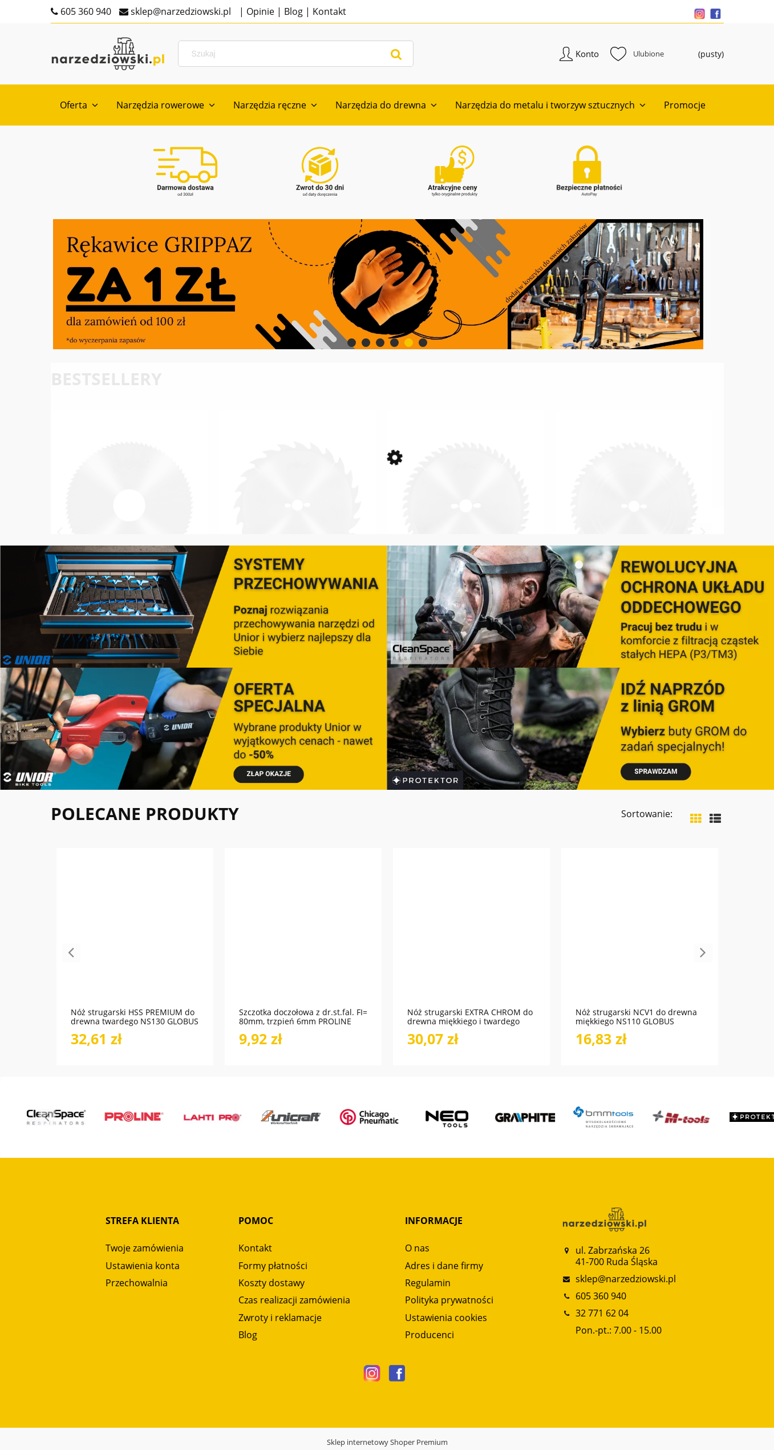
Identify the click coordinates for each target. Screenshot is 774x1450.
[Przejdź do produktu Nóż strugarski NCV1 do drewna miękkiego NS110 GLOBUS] (640, 933)
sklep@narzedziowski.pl (179, 11)
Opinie (259, 11)
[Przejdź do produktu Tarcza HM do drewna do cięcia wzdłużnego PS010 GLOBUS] (297, 522)
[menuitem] (79, 105)
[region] (387, 284)
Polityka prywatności (449, 1300)
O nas (417, 1248)
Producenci (429, 1334)
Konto (587, 53)
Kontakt (328, 11)
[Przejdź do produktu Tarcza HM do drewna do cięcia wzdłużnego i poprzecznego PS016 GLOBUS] (634, 522)
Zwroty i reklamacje (280, 1317)
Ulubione (637, 53)
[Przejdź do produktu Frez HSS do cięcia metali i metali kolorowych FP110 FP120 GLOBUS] (129, 522)
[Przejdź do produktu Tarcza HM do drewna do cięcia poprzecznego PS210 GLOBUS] (466, 522)
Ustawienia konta (143, 1265)
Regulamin (428, 1283)
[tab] (351, 342)
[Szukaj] (396, 54)
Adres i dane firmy (444, 1265)
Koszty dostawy (271, 1283)
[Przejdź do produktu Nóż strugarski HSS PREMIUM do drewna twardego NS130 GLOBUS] (135, 933)
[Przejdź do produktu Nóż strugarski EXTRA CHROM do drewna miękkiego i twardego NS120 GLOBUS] (471, 933)
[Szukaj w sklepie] (298, 53)
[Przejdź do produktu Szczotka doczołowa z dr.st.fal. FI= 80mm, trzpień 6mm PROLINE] (303, 933)
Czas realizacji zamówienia (294, 1300)
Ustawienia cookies (446, 1317)
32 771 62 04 (602, 1313)
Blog (292, 11)
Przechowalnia (137, 1283)
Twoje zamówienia (145, 1248)
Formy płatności (272, 1265)
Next (703, 532)
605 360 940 (84, 11)
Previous (60, 532)
